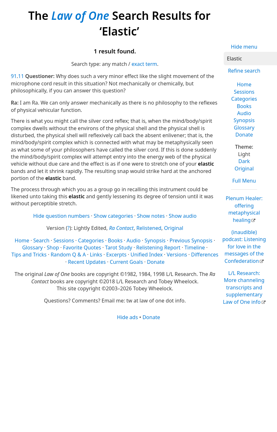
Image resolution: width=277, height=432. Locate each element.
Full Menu (244, 180)
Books (244, 106)
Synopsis (244, 120)
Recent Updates (87, 261)
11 (21, 76)
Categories (244, 98)
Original (244, 168)
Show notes (151, 215)
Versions (177, 254)
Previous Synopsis (190, 240)
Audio (244, 113)
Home (244, 84)
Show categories (113, 215)
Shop (53, 247)
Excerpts (116, 254)
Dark (244, 161)
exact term (144, 63)
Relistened (148, 228)
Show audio (183, 215)
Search (41, 240)
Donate (244, 134)
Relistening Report (158, 247)
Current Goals (126, 261)
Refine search (244, 70)
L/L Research (243, 287)
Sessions (244, 91)
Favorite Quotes (82, 247)
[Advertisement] (128, 370)
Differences (204, 254)
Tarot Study (118, 247)
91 (14, 76)
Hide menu (244, 46)
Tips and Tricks (29, 254)
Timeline (194, 247)
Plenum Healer (244, 209)
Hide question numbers (61, 215)
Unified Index (147, 254)
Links (96, 254)
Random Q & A (68, 254)
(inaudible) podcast (244, 246)
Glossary (244, 127)
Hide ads (127, 317)
